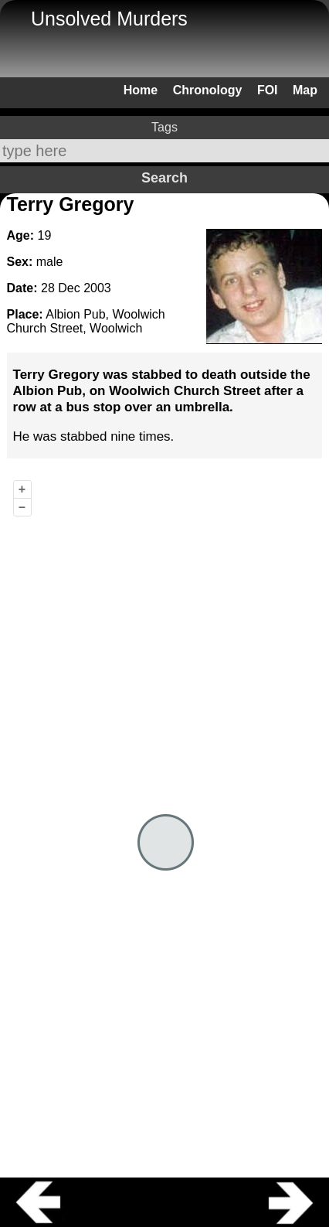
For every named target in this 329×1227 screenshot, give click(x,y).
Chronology (208, 90)
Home (141, 90)
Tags (164, 127)
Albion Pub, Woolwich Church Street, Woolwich (86, 321)
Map (305, 90)
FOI (267, 90)
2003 (97, 288)
